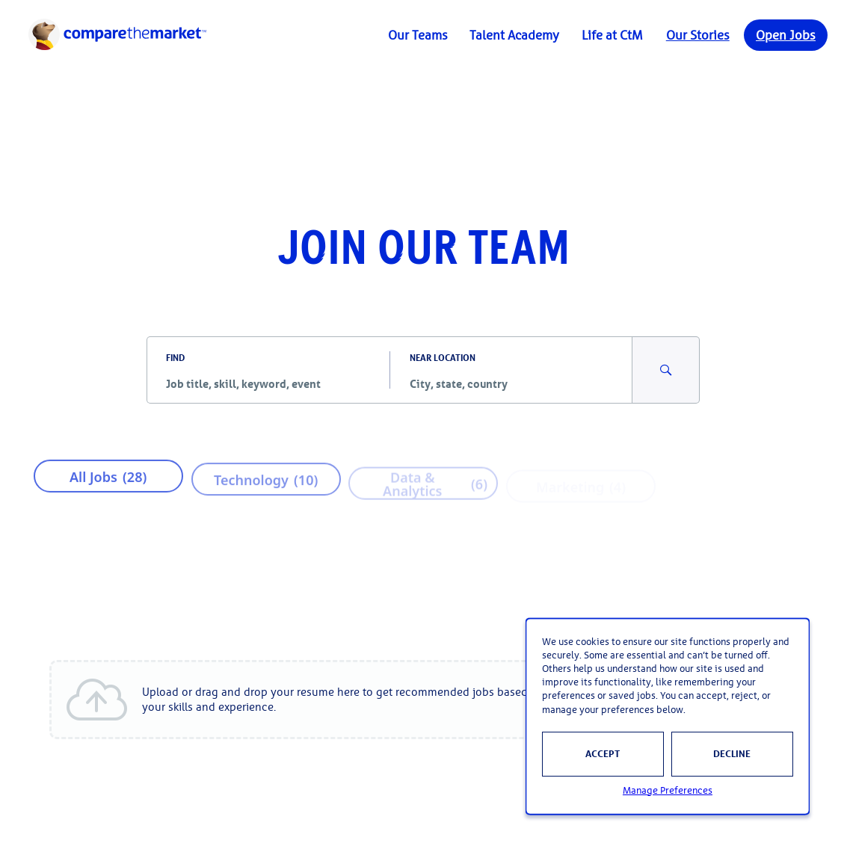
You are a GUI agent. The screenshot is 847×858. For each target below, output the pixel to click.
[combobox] (268, 383)
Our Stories (698, 35)
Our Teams (418, 35)
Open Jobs (786, 35)
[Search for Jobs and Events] (666, 370)
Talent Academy (514, 35)
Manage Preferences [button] (667, 790)
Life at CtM (612, 35)
